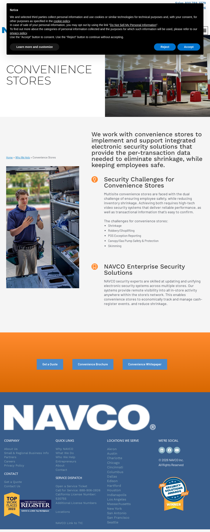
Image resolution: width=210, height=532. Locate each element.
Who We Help (23, 158)
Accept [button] (189, 47)
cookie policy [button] (62, 21)
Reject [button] (165, 47)
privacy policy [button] (18, 33)
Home (9, 158)
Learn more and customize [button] (34, 47)
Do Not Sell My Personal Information (133, 25)
